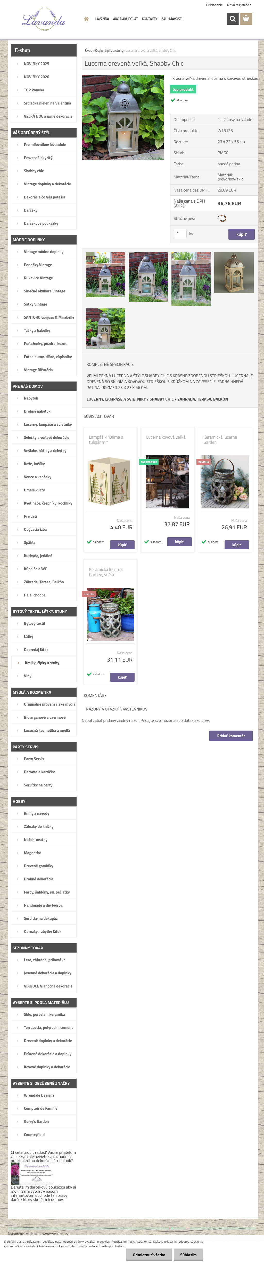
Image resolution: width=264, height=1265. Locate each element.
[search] (232, 19)
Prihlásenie (214, 4)
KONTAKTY (150, 18)
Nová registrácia (239, 4)
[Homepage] (85, 19)
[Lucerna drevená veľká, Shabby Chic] (123, 77)
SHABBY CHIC (162, 399)
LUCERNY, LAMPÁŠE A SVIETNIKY (116, 399)
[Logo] (43, 19)
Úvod (88, 50)
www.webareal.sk (56, 1233)
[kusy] (180, 233)
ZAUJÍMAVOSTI (172, 18)
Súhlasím (188, 1255)
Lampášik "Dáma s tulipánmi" (106, 440)
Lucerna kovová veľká (166, 437)
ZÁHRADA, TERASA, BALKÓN (202, 399)
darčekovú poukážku (47, 1187)
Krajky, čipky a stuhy (109, 50)
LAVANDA (102, 18)
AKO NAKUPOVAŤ (125, 18)
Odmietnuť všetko (149, 1255)
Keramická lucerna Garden (220, 440)
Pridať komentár (231, 736)
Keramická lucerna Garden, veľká (105, 572)
